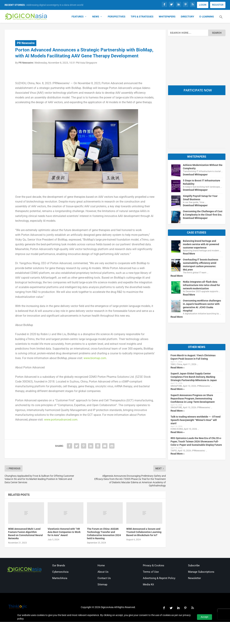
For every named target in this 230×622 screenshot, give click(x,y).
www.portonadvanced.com (60, 420)
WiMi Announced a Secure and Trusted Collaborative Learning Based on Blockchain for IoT (143, 532)
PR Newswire (26, 43)
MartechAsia (59, 578)
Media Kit (148, 584)
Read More (189, 254)
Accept (204, 616)
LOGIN (202, 4)
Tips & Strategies (142, 16)
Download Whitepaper (195, 174)
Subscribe (194, 565)
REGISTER (217, 4)
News (95, 16)
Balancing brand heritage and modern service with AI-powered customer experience (201, 244)
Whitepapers (167, 16)
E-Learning (206, 16)
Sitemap (102, 584)
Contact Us (104, 578)
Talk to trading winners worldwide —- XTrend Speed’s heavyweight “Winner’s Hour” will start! (195, 420)
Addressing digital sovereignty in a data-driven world (54, 5)
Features (78, 16)
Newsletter (194, 578)
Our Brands (58, 565)
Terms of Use (151, 572)
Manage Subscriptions (201, 572)
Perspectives (116, 16)
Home (101, 565)
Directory (187, 16)
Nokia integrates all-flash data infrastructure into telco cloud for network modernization (201, 285)
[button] (221, 19)
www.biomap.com (95, 358)
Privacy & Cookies (153, 565)
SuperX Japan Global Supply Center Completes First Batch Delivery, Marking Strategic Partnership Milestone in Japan (194, 377)
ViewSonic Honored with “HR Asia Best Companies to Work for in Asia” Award (64, 532)
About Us (103, 572)
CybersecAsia (60, 572)
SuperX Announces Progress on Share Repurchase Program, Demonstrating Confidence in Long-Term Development (193, 398)
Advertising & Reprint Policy (159, 578)
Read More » (177, 367)
